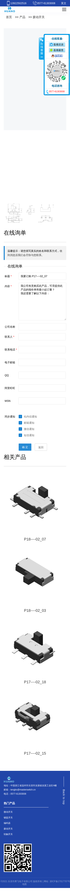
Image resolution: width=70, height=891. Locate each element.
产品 (22, 17)
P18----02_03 (35, 610)
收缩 (41, 48)
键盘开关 (8, 817)
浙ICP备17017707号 (60, 881)
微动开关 (8, 812)
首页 (9, 17)
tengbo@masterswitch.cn (23, 789)
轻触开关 (8, 834)
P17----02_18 (35, 682)
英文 (63, 3)
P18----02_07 (35, 539)
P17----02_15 (35, 753)
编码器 (7, 823)
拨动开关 (39, 17)
